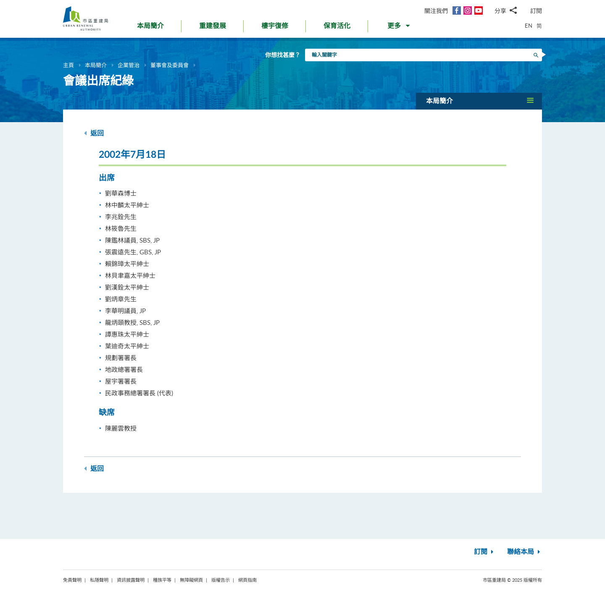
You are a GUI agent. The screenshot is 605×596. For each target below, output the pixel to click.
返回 (94, 133)
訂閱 (536, 11)
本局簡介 (96, 65)
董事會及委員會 (169, 65)
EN (528, 25)
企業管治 (128, 65)
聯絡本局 (524, 552)
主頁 (68, 65)
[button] (399, 27)
